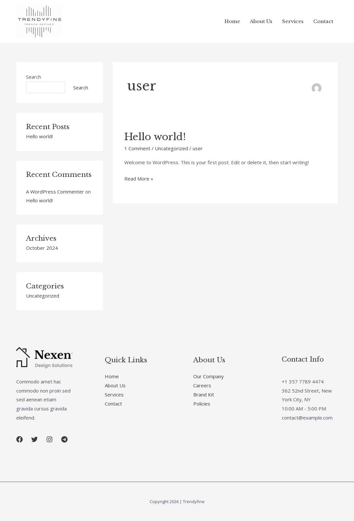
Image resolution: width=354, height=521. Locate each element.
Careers (202, 385)
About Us (261, 21)
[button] (19, 439)
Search (33, 76)
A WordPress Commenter (55, 191)
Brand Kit (203, 394)
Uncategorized (42, 295)
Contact (323, 21)
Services (293, 21)
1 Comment (137, 148)
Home (232, 21)
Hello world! (39, 136)
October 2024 (42, 248)
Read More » (138, 178)
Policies (201, 403)
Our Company (208, 376)
